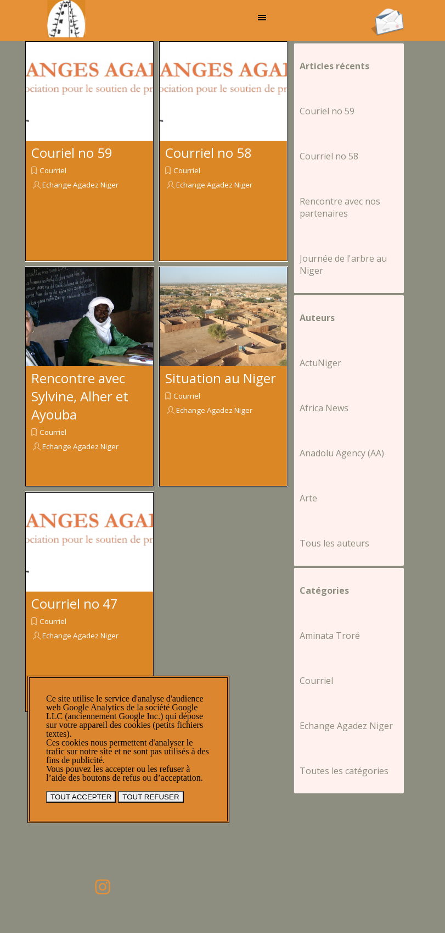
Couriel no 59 (71, 152)
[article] (89, 151)
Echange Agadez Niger (80, 185)
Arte (308, 498)
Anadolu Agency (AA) (342, 453)
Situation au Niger (220, 378)
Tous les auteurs (334, 543)
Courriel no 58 (208, 152)
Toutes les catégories (344, 771)
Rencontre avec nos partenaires (340, 207)
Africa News (324, 408)
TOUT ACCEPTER (80, 797)
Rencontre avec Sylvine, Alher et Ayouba (79, 396)
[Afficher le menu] (262, 17)
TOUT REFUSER (150, 797)
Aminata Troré (330, 636)
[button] (387, 11)
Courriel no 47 (74, 603)
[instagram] (102, 887)
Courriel (53, 170)
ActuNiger (320, 363)
